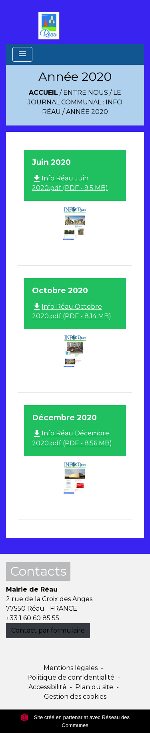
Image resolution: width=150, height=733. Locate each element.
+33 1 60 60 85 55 (32, 618)
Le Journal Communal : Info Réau (75, 102)
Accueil (43, 92)
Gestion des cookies (75, 696)
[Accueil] (50, 22)
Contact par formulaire (48, 630)
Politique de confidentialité (70, 677)
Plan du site (94, 687)
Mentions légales (71, 668)
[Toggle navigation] (22, 54)
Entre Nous (85, 92)
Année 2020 (87, 112)
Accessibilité (47, 687)
